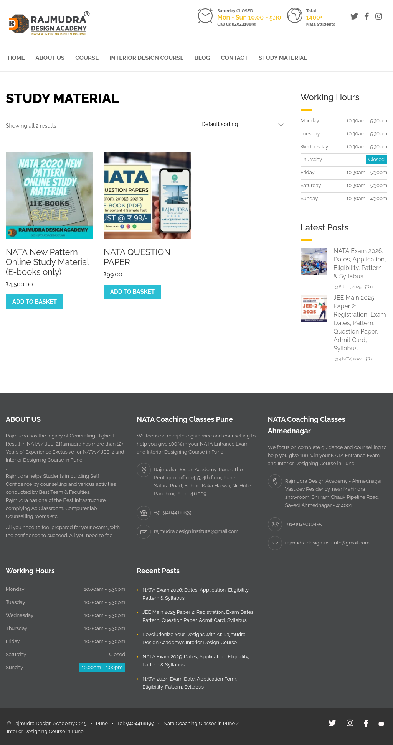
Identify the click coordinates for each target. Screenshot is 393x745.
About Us (50, 57)
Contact (234, 57)
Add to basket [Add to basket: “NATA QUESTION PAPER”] (132, 291)
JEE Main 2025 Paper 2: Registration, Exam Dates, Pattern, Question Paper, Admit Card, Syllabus (360, 323)
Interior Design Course (146, 57)
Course (87, 57)
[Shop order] (243, 124)
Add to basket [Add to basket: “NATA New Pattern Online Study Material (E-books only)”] (34, 301)
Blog (202, 57)
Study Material (283, 57)
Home (16, 57)
